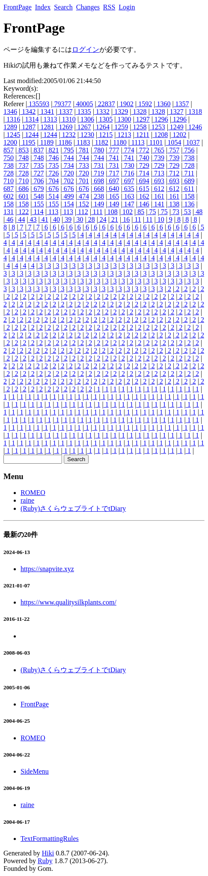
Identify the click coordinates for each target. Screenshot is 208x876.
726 (53, 173)
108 (112, 211)
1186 (63, 142)
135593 (38, 103)
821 (53, 150)
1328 (138, 111)
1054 (173, 142)
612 (158, 188)
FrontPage (17, 7)
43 (32, 219)
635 (128, 188)
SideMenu (35, 771)
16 (125, 219)
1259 (120, 127)
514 (53, 196)
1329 (120, 111)
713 (158, 173)
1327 (176, 111)
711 (188, 173)
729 (143, 165)
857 (8, 150)
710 (8, 181)
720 (68, 173)
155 (38, 204)
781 (83, 150)
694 (143, 181)
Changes (88, 7)
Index (43, 7)
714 (143, 173)
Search (63, 7)
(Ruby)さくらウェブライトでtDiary (73, 508)
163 (128, 196)
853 (23, 150)
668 (98, 188)
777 (113, 150)
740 (143, 157)
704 (53, 181)
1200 (10, 142)
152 (83, 204)
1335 (83, 111)
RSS (109, 7)
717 (113, 173)
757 (173, 150)
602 (8, 196)
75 (151, 211)
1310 (68, 119)
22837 (105, 103)
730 (128, 165)
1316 (12, 119)
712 (173, 173)
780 (98, 150)
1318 (194, 111)
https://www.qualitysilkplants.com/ (68, 602)
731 (98, 165)
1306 (86, 119)
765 (158, 150)
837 (38, 150)
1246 (194, 127)
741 (113, 157)
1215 (105, 134)
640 (113, 188)
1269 (65, 127)
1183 (82, 142)
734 (68, 165)
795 (68, 150)
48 (198, 211)
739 (158, 157)
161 (158, 196)
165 (113, 196)
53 (186, 211)
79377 (61, 103)
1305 (105, 119)
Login (127, 7)
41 (44, 219)
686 (23, 188)
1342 (28, 111)
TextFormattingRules (50, 838)
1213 (123, 134)
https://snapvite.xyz (47, 568)
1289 (10, 127)
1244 (31, 134)
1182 (100, 142)
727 (38, 173)
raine (27, 500)
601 (23, 196)
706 (38, 181)
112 (82, 211)
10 (160, 219)
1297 (142, 119)
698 (98, 181)
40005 (83, 103)
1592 (144, 103)
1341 (46, 111)
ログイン (85, 49)
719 (98, 173)
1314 (31, 119)
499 (68, 196)
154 (68, 204)
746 (53, 157)
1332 (102, 111)
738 (188, 157)
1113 (137, 142)
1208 (160, 134)
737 (23, 165)
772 (143, 150)
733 (83, 165)
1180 (118, 142)
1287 (28, 127)
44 (20, 219)
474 (83, 196)
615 (143, 188)
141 (158, 204)
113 (52, 211)
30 (78, 219)
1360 (162, 103)
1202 (178, 134)
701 (83, 181)
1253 (157, 127)
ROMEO (33, 492)
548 (38, 196)
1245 (12, 134)
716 (128, 173)
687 (8, 188)
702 (68, 181)
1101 (155, 142)
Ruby (45, 860)
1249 (176, 127)
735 (38, 165)
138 (173, 204)
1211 (141, 134)
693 (158, 181)
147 (128, 204)
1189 (46, 142)
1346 (10, 111)
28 (90, 219)
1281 (46, 127)
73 (175, 211)
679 (38, 188)
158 (188, 196)
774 (128, 150)
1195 (27, 142)
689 (188, 181)
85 (140, 211)
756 (188, 150)
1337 (65, 111)
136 (188, 204)
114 (37, 211)
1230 (86, 134)
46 (9, 219)
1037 (192, 142)
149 (98, 204)
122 (23, 211)
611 (188, 188)
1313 (49, 119)
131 (8, 211)
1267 (83, 127)
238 (98, 196)
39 (67, 219)
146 (143, 204)
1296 (160, 119)
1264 (102, 127)
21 (114, 219)
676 (53, 188)
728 (188, 165)
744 (68, 157)
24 (102, 219)
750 (8, 157)
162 (143, 196)
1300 (123, 119)
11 (137, 219)
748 (23, 157)
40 (55, 219)
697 (113, 181)
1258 (138, 127)
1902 (126, 103)
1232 (68, 134)
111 (97, 211)
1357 (181, 103)
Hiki (48, 853)
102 (127, 211)
